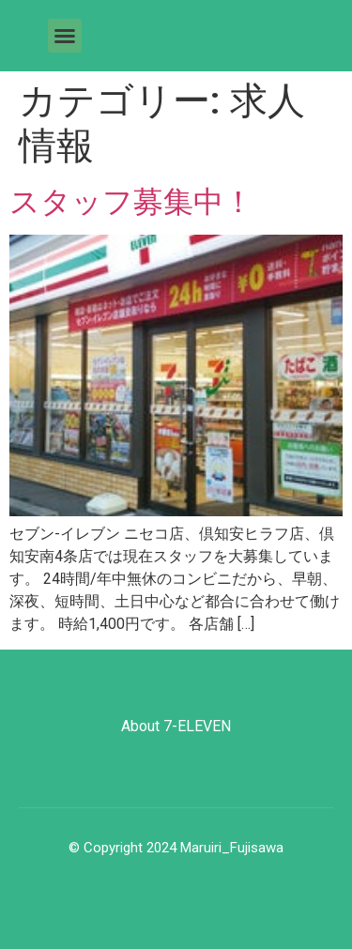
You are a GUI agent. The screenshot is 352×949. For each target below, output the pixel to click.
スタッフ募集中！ (131, 202)
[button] (65, 36)
